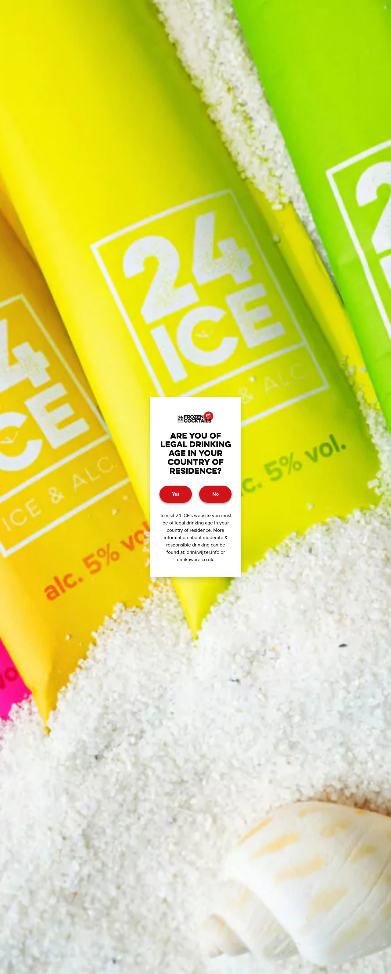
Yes (176, 494)
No (215, 494)
